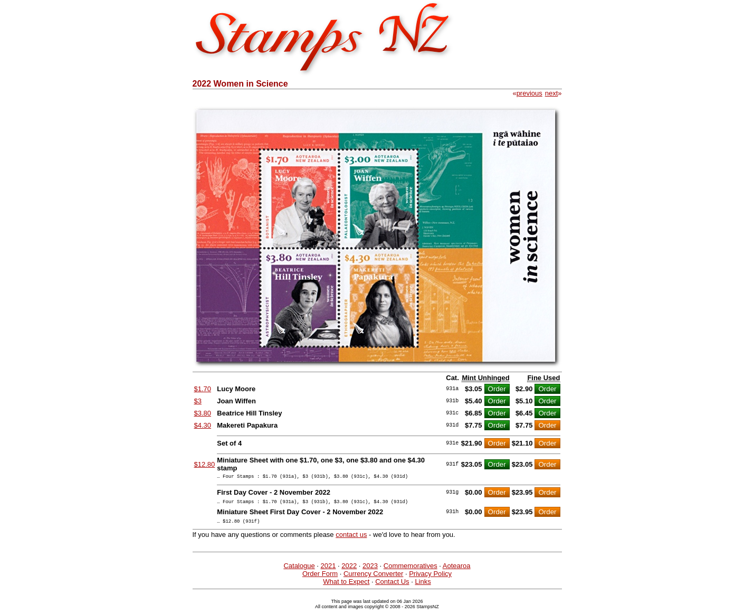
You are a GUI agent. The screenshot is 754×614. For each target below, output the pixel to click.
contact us (351, 539)
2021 (328, 570)
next (551, 93)
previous (529, 93)
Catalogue (298, 570)
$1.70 (203, 389)
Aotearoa (457, 570)
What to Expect (346, 586)
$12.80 (204, 464)
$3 (198, 401)
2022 (349, 570)
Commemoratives (410, 570)
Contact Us (392, 586)
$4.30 (203, 425)
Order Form (320, 578)
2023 (370, 570)
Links (423, 586)
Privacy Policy (430, 578)
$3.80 (203, 413)
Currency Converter (373, 578)
